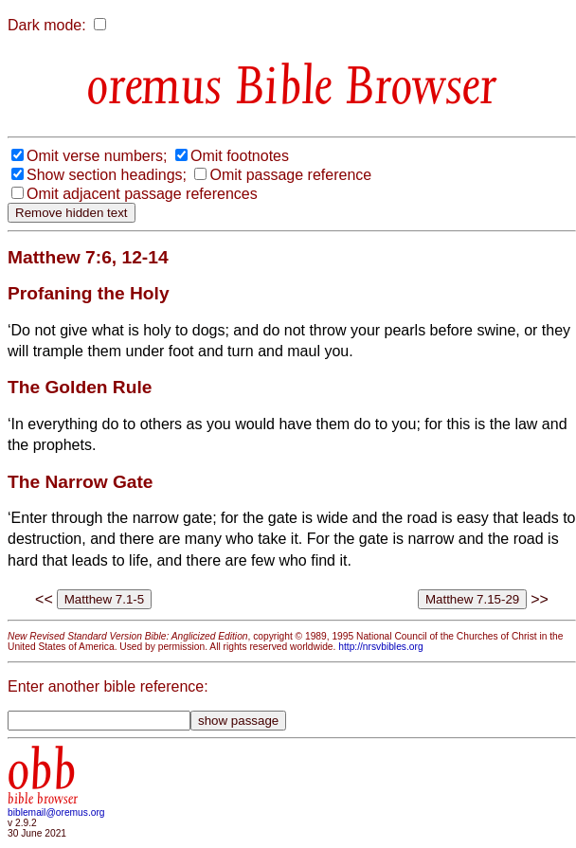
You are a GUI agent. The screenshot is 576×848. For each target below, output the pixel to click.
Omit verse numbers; (97, 156)
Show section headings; (107, 175)
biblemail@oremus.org (56, 812)
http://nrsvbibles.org (380, 646)
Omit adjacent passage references (142, 194)
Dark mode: (47, 25)
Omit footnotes (239, 156)
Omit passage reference (290, 175)
